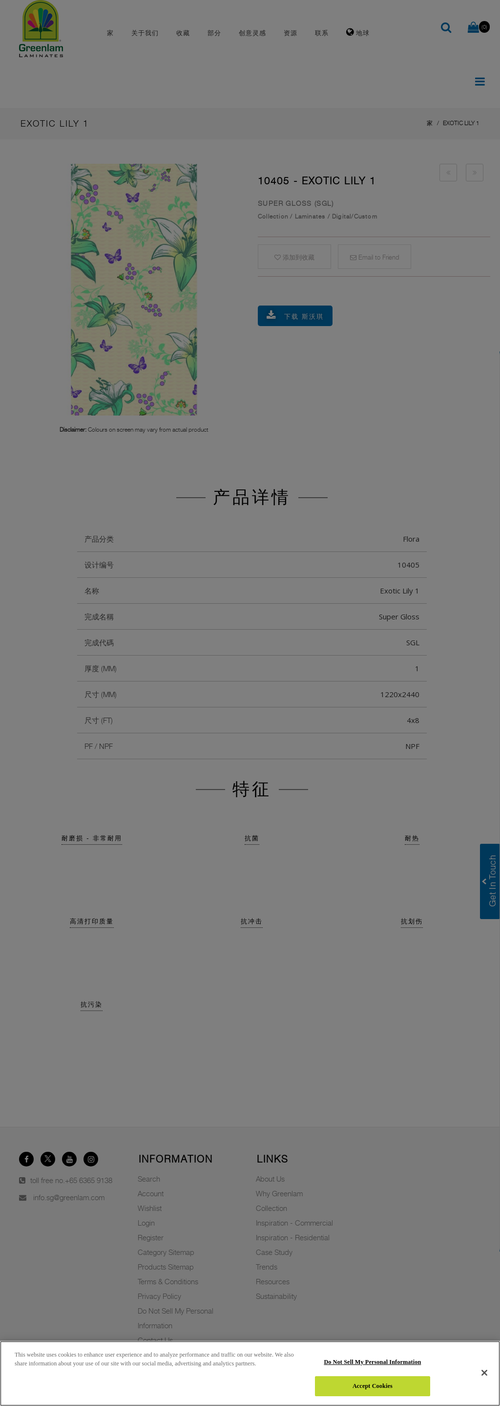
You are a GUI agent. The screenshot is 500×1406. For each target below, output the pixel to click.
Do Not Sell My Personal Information (372, 1362)
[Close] (484, 1373)
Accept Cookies (373, 1386)
